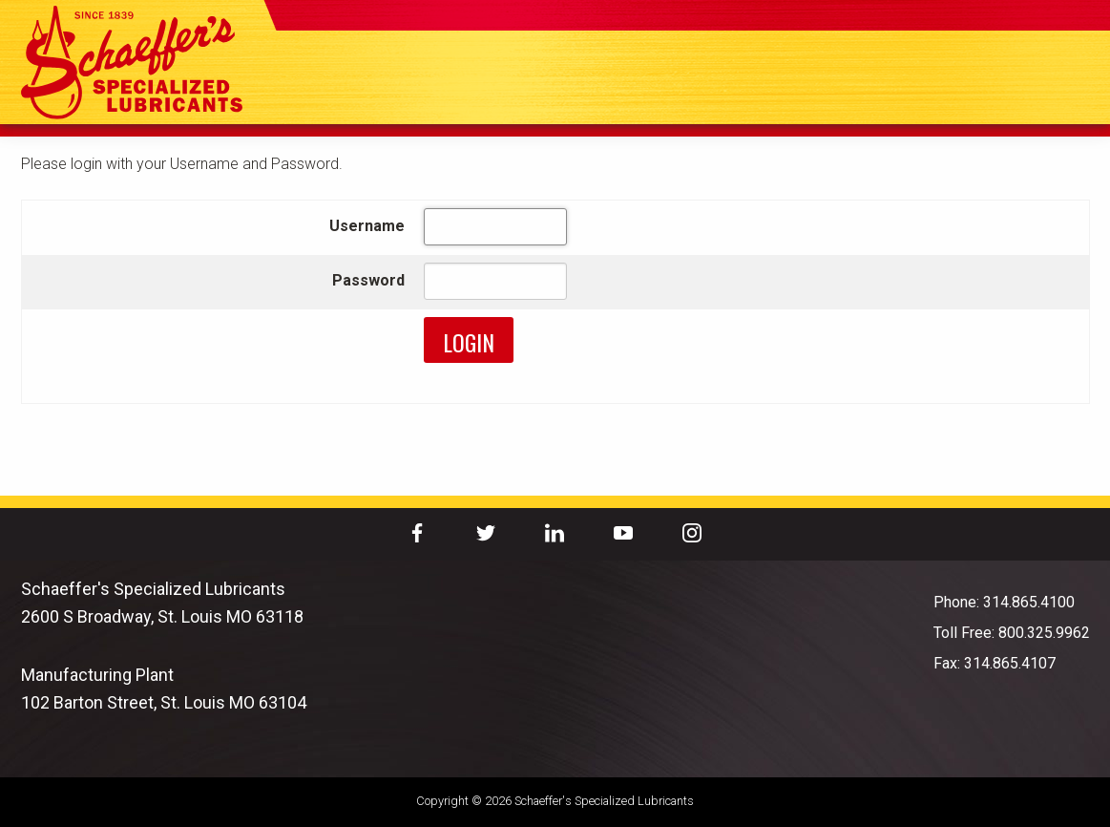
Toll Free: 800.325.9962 (1011, 633)
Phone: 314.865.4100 (1004, 602)
